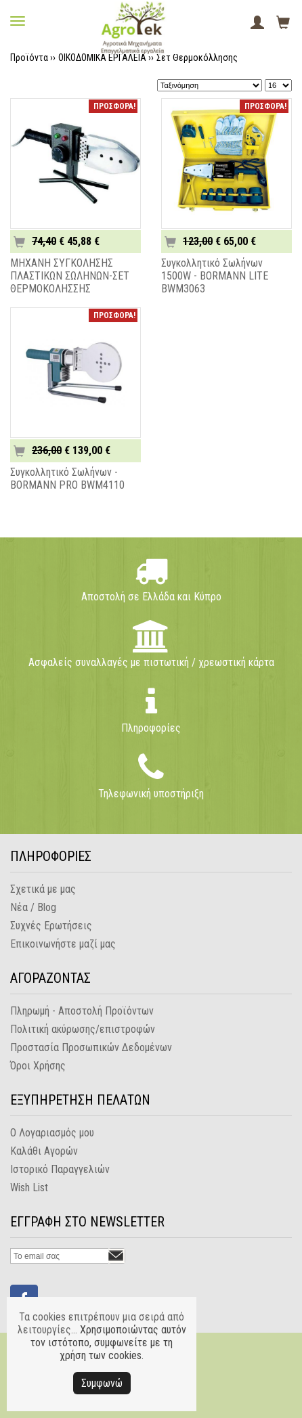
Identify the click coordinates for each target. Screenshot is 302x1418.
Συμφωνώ (102, 1383)
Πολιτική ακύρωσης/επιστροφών (82, 1029)
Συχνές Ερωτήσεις (51, 925)
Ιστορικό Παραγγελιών (60, 1169)
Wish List (29, 1187)
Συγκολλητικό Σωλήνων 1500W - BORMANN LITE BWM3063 (214, 276)
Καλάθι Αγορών (44, 1151)
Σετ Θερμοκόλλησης (197, 57)
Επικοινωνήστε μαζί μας (63, 943)
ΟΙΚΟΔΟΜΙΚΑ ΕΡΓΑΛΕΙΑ (102, 57)
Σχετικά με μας (43, 889)
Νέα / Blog (33, 907)
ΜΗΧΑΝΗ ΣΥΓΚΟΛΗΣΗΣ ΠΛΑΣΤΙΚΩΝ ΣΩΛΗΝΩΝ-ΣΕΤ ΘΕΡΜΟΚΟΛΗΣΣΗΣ (69, 276)
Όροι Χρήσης (38, 1065)
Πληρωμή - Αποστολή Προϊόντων (82, 1010)
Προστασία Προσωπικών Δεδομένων (91, 1047)
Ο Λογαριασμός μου (52, 1132)
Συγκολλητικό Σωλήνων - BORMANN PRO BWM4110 (67, 478)
